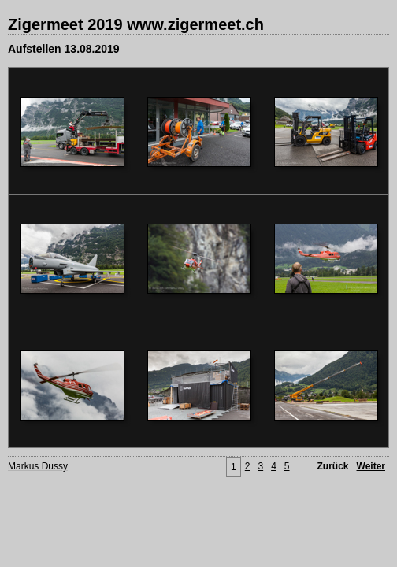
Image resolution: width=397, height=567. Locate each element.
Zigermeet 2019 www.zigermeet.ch (136, 24)
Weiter (371, 466)
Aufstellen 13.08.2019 (64, 49)
